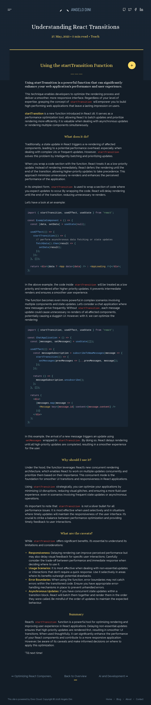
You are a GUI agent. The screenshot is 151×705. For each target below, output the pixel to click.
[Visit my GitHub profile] (124, 9)
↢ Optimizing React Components (32, 676)
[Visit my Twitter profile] (130, 9)
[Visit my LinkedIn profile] (141, 9)
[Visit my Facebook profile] (136, 9)
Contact (139, 699)
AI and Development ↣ (113, 676)
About (128, 699)
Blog (118, 699)
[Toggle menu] (10, 10)
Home (109, 699)
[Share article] (132, 65)
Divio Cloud (36, 699)
